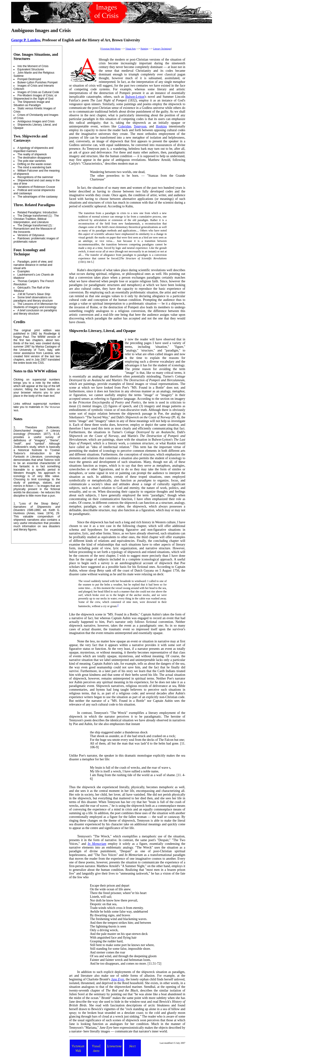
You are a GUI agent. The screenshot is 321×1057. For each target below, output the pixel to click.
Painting (144, 48)
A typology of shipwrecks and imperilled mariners (33, 149)
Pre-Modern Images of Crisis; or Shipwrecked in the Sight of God (35, 97)
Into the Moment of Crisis (32, 66)
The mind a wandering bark (34, 167)
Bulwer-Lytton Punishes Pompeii (37, 82)
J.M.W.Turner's (33, 294)
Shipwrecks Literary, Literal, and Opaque (102, 331)
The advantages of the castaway (37, 196)
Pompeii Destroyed (29, 79)
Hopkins (161, 126)
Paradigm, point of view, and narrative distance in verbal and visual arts (33, 265)
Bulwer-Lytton (134, 96)
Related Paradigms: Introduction (37, 212)
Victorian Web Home (111, 48)
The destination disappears (34, 157)
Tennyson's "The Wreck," (94, 836)
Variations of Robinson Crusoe (36, 187)
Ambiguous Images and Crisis (35, 121)
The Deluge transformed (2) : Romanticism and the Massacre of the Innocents (34, 229)
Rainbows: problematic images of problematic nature (36, 240)
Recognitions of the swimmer (35, 177)
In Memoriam (97, 844)
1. (14, 427)
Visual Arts (130, 48)
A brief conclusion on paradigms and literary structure (35, 312)
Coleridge (124, 126)
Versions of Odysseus (30, 235)
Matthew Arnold (159, 160)
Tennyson (140, 126)
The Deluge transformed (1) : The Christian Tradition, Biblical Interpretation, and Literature (36, 219)
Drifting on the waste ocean (34, 164)
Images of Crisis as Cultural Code (38, 92)
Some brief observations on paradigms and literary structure (33, 299)
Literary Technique (162, 48)
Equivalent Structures (30, 69)
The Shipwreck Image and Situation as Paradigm (31, 103)
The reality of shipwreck (32, 154)
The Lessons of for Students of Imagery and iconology (35, 305)
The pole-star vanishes (31, 161)
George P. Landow (25, 40)
